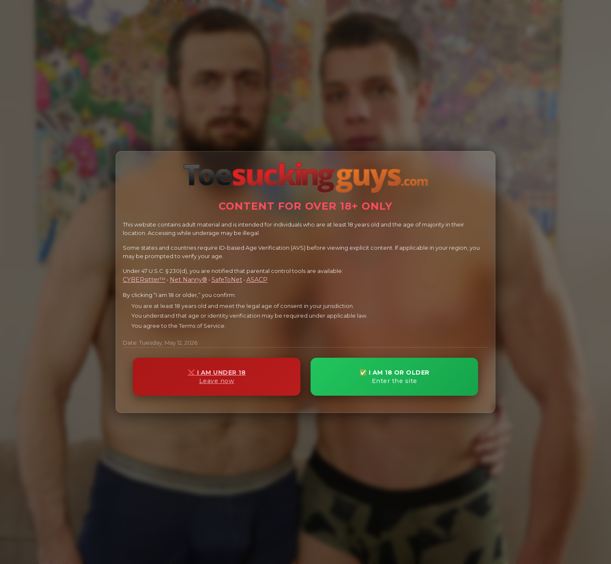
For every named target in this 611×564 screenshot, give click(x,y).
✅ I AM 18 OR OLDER (394, 377)
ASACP (257, 279)
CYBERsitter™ (144, 279)
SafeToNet (226, 279)
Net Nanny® (188, 279)
